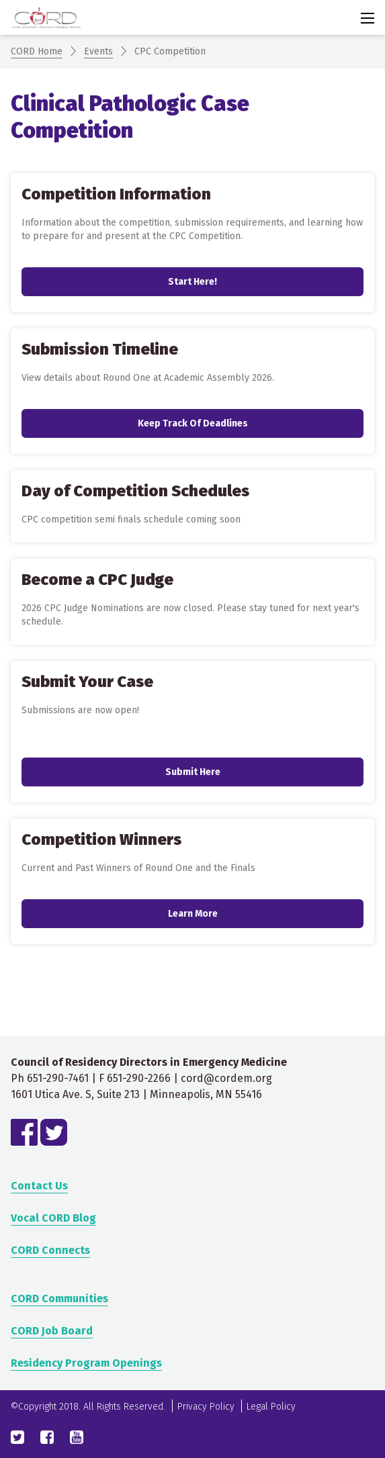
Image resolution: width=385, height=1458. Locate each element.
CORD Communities (59, 1298)
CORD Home (36, 51)
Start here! (192, 281)
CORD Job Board (52, 1330)
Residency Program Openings (86, 1363)
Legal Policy (271, 1406)
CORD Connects (50, 1250)
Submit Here (192, 772)
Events (98, 51)
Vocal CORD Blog (53, 1218)
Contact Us (39, 1185)
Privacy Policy (205, 1406)
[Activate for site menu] (367, 18)
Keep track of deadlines (193, 423)
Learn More (193, 913)
